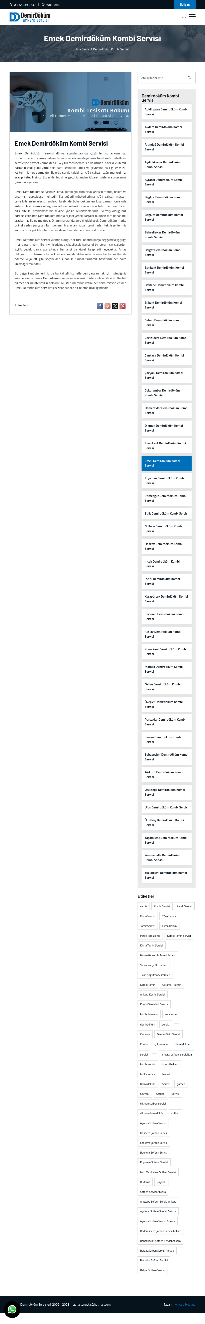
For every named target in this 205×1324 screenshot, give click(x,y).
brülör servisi (147, 1085)
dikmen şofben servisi (153, 1115)
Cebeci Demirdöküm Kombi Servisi (163, 323)
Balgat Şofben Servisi (152, 1281)
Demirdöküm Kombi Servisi (111, 49)
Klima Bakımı (169, 937)
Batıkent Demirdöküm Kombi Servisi (164, 270)
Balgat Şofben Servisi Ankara (157, 1262)
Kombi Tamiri (147, 996)
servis (143, 917)
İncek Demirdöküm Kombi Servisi (162, 569)
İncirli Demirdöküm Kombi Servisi (162, 587)
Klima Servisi (147, 927)
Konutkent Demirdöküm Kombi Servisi (166, 657)
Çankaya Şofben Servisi (153, 1154)
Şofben (160, 1105)
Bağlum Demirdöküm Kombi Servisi (164, 217)
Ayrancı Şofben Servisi (153, 1134)
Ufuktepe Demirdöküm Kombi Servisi (165, 798)
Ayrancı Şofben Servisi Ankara (157, 1232)
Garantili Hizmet (171, 996)
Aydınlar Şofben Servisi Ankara (158, 1222)
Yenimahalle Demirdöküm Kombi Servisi (162, 869)
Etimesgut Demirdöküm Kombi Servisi (166, 499)
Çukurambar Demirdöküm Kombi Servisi (162, 393)
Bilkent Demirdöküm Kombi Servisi (163, 305)
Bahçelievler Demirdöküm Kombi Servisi (162, 235)
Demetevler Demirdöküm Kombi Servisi (162, 411)
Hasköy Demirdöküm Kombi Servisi (164, 552)
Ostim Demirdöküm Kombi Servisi (163, 693)
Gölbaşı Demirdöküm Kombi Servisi (164, 534)
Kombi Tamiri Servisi (179, 947)
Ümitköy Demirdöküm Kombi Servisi (164, 833)
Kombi (144, 1055)
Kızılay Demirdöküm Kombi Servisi (163, 640)
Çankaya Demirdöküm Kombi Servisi (164, 358)
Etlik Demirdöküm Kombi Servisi (162, 517)
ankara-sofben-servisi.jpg (177, 1066)
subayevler (171, 1025)
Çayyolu (144, 1105)
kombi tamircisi (149, 1025)
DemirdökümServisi (168, 1045)
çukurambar (162, 1055)
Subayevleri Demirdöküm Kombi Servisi (162, 763)
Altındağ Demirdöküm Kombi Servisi (164, 147)
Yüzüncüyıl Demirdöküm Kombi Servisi (166, 886)
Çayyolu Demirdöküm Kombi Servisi (164, 376)
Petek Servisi (184, 917)
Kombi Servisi (162, 917)
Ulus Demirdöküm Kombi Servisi (162, 816)
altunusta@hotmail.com (94, 1315)
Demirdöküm (147, 1095)
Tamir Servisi (147, 937)
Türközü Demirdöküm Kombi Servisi (164, 781)
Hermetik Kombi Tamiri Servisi (157, 966)
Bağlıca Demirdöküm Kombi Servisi (163, 200)
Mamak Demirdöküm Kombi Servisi (164, 675)
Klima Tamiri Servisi (151, 956)
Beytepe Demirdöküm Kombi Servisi (164, 288)
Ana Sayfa (82, 49)
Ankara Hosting (185, 1315)
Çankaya (145, 1045)
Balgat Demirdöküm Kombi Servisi (163, 252)
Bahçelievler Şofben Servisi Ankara (160, 1252)
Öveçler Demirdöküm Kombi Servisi (164, 710)
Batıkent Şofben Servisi (153, 1164)
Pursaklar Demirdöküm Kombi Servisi (165, 728)
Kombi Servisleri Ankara (154, 1015)
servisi (166, 1036)
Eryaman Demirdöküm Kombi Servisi (165, 481)
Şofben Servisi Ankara (153, 1203)
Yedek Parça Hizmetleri (153, 976)
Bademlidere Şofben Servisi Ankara (160, 1242)
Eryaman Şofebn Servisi (154, 1173)
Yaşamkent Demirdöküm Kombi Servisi (166, 851)
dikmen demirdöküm (152, 1124)
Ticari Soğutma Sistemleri (155, 986)
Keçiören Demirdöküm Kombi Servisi (164, 622)
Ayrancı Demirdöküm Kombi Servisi (164, 182)
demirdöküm (147, 1036)
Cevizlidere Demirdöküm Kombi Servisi (166, 341)
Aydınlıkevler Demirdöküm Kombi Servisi (163, 164)
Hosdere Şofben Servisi (153, 1144)
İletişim (185, 4)
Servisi (166, 1095)
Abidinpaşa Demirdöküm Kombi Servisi (166, 112)
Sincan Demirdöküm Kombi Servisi (163, 745)
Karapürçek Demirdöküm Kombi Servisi (166, 605)
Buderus (145, 1193)
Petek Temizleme (150, 947)
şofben (181, 1095)
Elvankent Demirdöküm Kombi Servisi (165, 446)
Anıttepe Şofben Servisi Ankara (158, 1213)
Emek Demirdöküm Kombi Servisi (162, 464)
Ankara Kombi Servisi (152, 1006)
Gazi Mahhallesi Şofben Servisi (158, 1183)
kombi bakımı (170, 1075)
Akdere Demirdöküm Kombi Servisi (163, 129)
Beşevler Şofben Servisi (154, 1271)
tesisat (166, 1085)
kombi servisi (148, 1075)
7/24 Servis (169, 927)
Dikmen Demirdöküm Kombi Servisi (164, 429)
